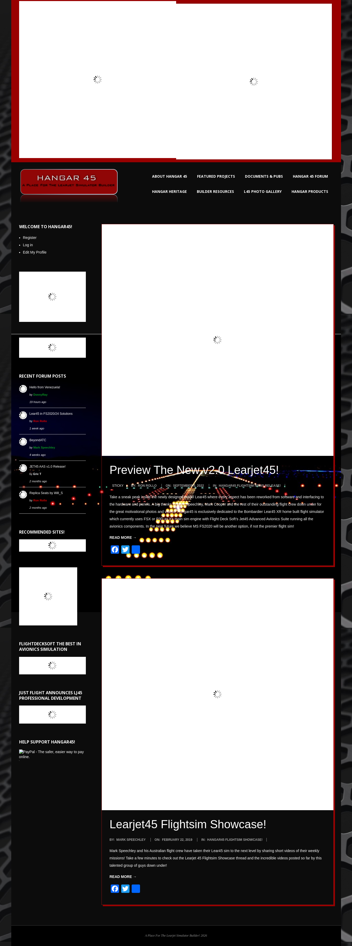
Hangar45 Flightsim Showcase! (234, 840)
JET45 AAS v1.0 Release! (48, 466)
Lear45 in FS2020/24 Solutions (51, 414)
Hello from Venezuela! (45, 387)
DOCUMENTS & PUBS (264, 176)
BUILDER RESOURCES (215, 191)
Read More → (123, 537)
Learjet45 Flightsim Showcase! (188, 824)
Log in (28, 245)
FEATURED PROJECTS (216, 176)
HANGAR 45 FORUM (310, 176)
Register (30, 238)
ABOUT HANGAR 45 (169, 176)
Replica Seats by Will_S (46, 493)
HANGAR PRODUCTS (310, 191)
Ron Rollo (40, 421)
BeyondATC (38, 440)
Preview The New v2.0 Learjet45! (194, 469)
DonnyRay (40, 394)
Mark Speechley (44, 447)
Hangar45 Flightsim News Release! (250, 486)
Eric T (37, 473)
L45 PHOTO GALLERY (263, 191)
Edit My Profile (35, 252)
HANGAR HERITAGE (169, 191)
